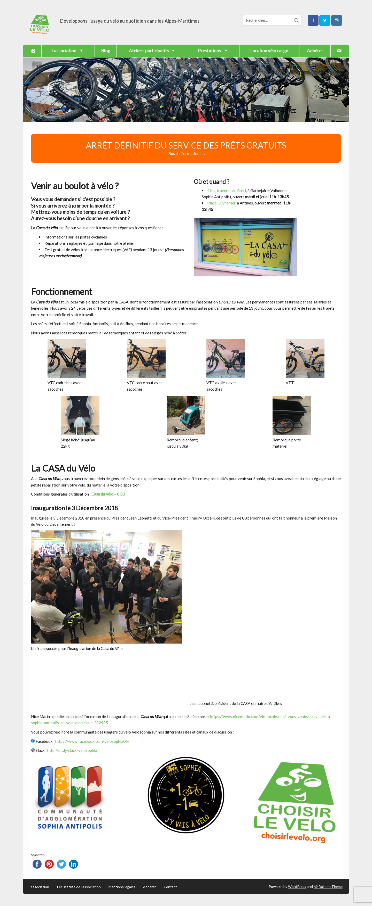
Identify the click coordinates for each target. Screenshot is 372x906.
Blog (105, 50)
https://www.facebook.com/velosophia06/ (92, 741)
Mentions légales (122, 887)
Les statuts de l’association (79, 887)
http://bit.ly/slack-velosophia (72, 750)
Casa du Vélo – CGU (108, 494)
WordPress (297, 886)
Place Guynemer (221, 203)
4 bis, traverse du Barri (226, 190)
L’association (39, 887)
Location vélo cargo (269, 50)
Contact (170, 887)
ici (202, 153)
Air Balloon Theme (328, 886)
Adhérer (315, 50)
